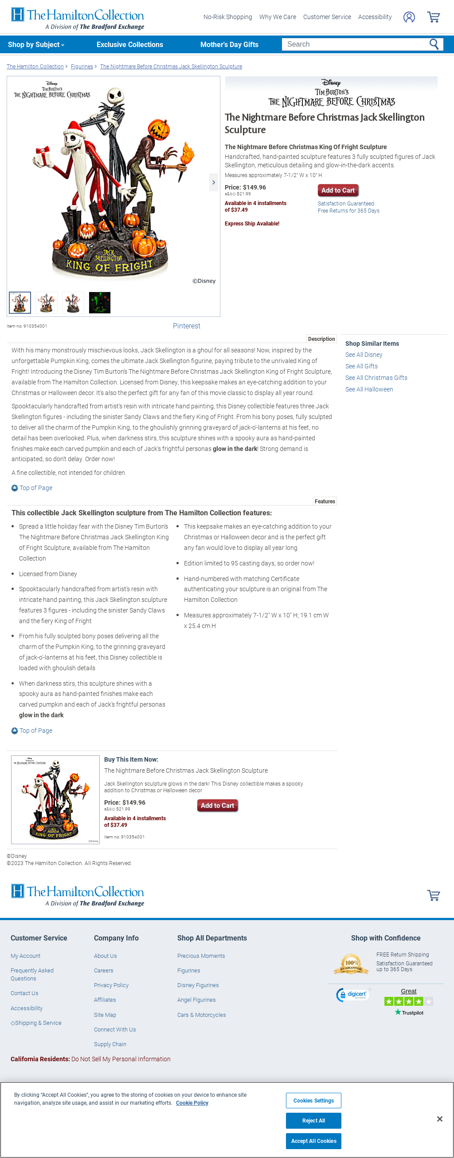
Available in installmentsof (255, 206)
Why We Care (277, 16)
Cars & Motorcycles (201, 1015)
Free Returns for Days (349, 207)
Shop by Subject (33, 44)
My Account (25, 956)
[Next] (213, 182)
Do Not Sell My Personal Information (91, 1059)
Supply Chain (110, 1044)
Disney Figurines (198, 985)
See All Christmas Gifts (376, 377)
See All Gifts (361, 366)
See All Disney (364, 354)
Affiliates (105, 1000)
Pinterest (186, 325)
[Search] (362, 44)
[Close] (440, 1119)
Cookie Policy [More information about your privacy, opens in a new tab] (192, 1102)
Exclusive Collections (130, 44)
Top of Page (32, 487)
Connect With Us (115, 1029)
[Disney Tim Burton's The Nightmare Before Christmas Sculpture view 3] (73, 303)
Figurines (188, 970)
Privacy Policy (111, 985)
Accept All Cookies (314, 1141)
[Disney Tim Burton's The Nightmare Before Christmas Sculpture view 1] (113, 182)
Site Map (105, 1015)
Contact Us (25, 993)
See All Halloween (369, 389)
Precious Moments (201, 956)
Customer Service (327, 16)
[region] (227, 1120)
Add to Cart (338, 190)
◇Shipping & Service (36, 1023)
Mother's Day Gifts (229, 44)
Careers (104, 970)
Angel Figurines (196, 1000)
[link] (354, 996)
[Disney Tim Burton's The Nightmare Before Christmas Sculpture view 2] (46, 303)
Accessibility (375, 16)
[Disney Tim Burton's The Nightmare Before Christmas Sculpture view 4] (100, 303)
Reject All (313, 1120)
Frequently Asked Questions (32, 974)
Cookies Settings (314, 1100)
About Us (105, 956)
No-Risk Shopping (228, 16)
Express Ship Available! (252, 223)
